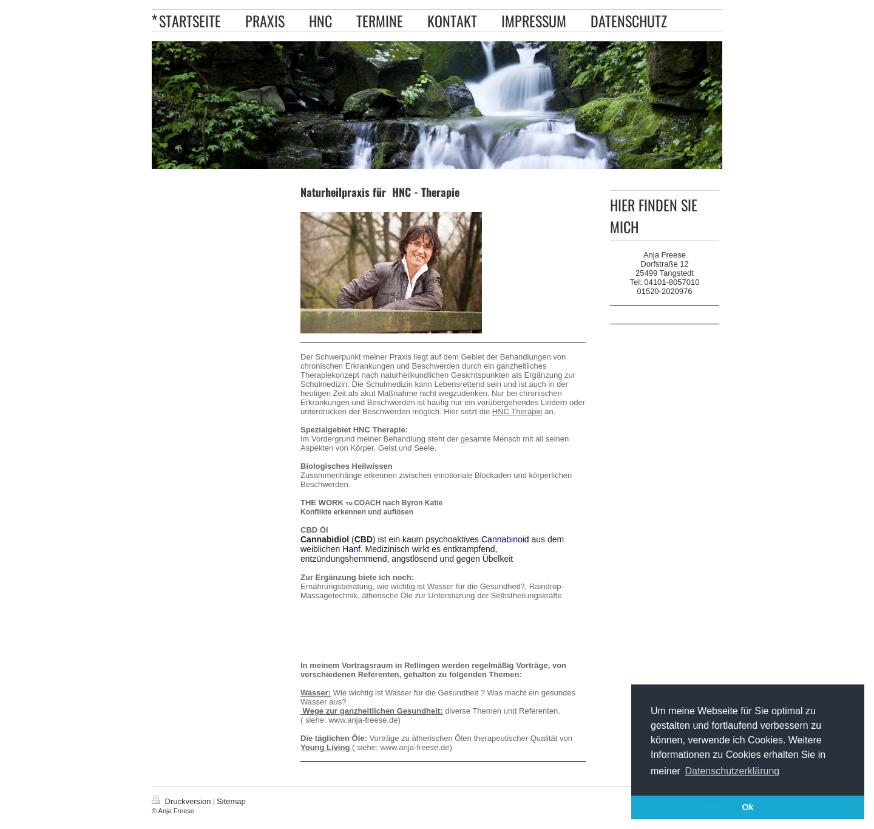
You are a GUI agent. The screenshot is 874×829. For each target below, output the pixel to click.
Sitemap (231, 801)
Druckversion (182, 801)
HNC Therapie (517, 411)
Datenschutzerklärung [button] (732, 771)
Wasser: (315, 692)
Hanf (351, 549)
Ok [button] (747, 807)
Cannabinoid (505, 539)
